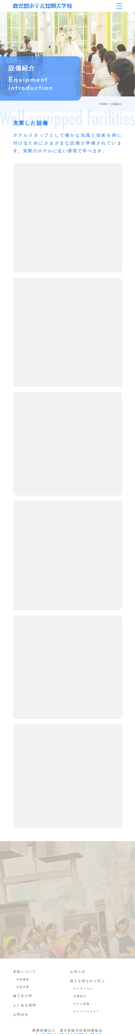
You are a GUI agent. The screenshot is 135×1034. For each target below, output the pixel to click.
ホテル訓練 (82, 1003)
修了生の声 (23, 996)
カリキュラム (83, 988)
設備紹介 (80, 996)
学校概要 (23, 979)
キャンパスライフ (87, 1011)
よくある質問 (25, 1005)
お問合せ (21, 1014)
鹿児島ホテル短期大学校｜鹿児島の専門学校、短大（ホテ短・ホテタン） (42, 5)
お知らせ (78, 971)
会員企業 (23, 986)
